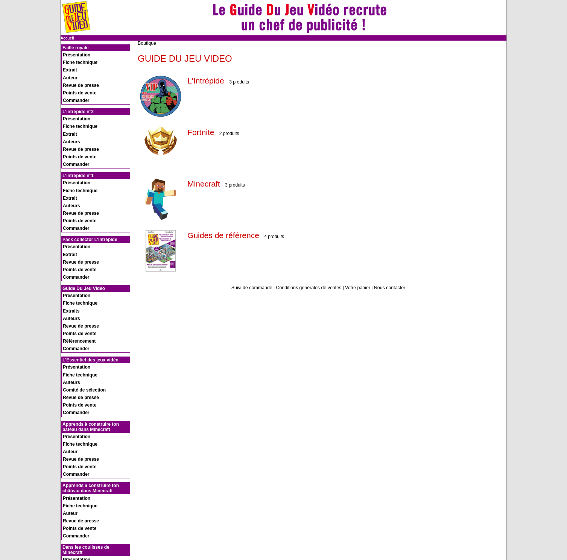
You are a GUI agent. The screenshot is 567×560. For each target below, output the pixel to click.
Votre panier (356, 287)
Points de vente (76, 78)
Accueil (67, 38)
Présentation (73, 54)
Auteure (69, 466)
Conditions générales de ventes (309, 287)
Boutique (146, 43)
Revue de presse (77, 73)
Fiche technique (76, 58)
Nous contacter (387, 287)
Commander (73, 83)
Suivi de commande (254, 287)
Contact (69, 529)
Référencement (75, 254)
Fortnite (202, 132)
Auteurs (69, 113)
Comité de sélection (79, 289)
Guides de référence (228, 235)
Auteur (68, 68)
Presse (68, 525)
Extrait (68, 63)
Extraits (69, 234)
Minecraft (206, 183)
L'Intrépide (208, 80)
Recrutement (73, 521)
